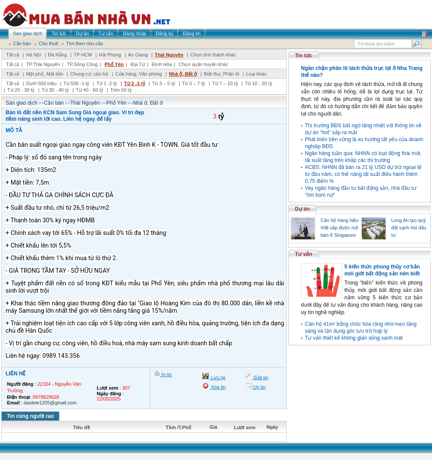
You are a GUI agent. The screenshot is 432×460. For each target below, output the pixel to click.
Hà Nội (33, 54)
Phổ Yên (114, 64)
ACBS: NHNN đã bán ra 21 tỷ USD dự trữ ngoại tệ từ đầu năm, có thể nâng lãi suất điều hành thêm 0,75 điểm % (363, 174)
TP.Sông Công (82, 64)
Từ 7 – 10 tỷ (225, 83)
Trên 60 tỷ (121, 90)
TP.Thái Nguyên (43, 64)
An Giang (138, 54)
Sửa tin (260, 377)
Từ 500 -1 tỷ (76, 83)
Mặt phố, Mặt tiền (44, 73)
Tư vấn (303, 254)
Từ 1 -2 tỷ (106, 83)
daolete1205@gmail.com (50, 402)
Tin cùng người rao (30, 416)
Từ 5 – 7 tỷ (193, 83)
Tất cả (12, 54)
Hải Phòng (110, 54)
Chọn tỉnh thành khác (213, 54)
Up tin (259, 387)
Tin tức (303, 56)
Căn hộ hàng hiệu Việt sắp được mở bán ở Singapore (340, 228)
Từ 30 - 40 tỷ (55, 90)
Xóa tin (217, 387)
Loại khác (256, 73)
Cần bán (54, 103)
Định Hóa (162, 64)
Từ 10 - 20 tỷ (258, 83)
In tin (166, 374)
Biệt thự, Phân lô (221, 73)
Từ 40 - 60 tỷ (89, 90)
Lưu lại (217, 377)
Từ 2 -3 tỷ (134, 83)
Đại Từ (138, 64)
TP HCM (83, 54)
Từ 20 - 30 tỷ (21, 90)
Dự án (302, 209)
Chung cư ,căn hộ (89, 73)
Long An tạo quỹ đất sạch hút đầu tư (408, 228)
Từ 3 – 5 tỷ (163, 83)
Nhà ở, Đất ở (183, 73)
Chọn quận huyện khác (203, 64)
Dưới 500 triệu (41, 83)
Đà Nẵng (57, 54)
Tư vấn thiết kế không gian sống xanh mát (354, 338)
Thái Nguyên (169, 54)
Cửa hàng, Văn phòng (138, 73)
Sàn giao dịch (21, 103)
